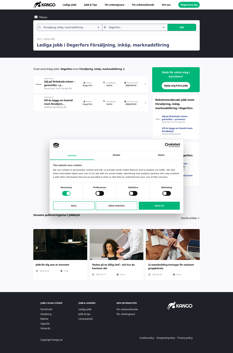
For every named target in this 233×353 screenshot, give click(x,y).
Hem (39, 38)
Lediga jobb (69, 4)
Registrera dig (189, 4)
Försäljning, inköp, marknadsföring (100, 69)
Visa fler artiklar (190, 217)
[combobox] (68, 27)
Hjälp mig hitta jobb (176, 85)
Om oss (166, 4)
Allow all (159, 205)
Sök (182, 27)
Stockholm (46, 309)
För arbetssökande (143, 4)
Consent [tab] (72, 155)
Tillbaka (40, 17)
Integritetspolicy (166, 337)
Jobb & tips (84, 314)
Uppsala (45, 323)
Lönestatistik (85, 318)
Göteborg (45, 314)
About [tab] (161, 155)
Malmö (44, 318)
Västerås (45, 328)
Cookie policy (146, 337)
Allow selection (116, 205)
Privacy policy (185, 337)
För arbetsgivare (114, 4)
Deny (74, 205)
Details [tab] (116, 155)
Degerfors (66, 69)
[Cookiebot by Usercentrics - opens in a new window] (167, 145)
